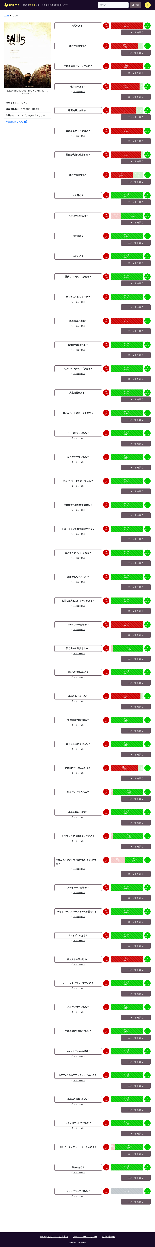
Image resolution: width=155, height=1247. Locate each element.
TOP (6, 15)
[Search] (113, 5)
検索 (135, 5)
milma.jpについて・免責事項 (54, 1236)
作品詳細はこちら (16, 121)
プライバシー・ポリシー (85, 1236)
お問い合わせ (108, 1236)
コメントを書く (135, 32)
